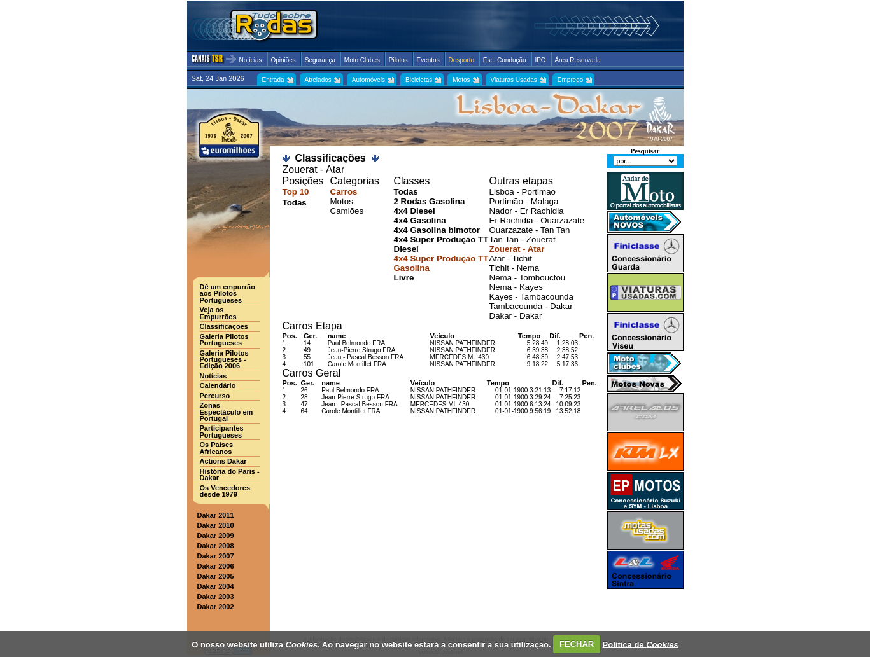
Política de (640, 644)
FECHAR (576, 644)
